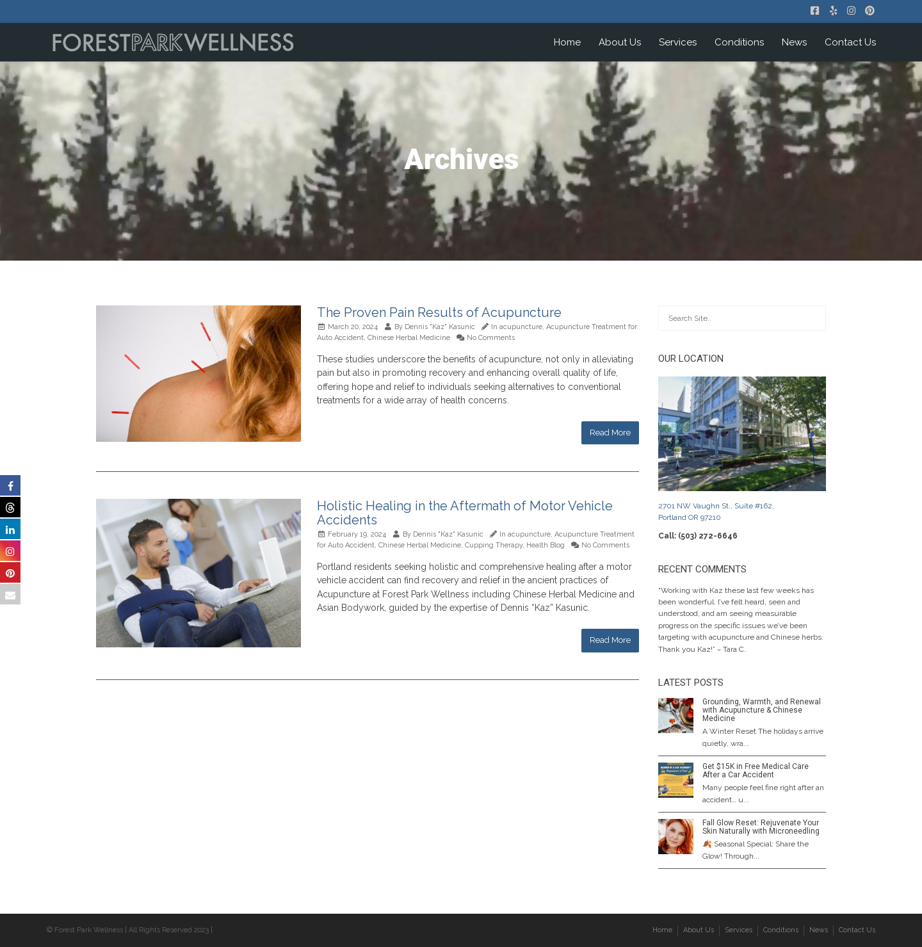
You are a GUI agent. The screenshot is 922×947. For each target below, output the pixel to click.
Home (567, 42)
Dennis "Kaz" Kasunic (440, 327)
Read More (610, 432)
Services (678, 42)
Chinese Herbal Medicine (409, 338)
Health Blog (545, 545)
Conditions (739, 42)
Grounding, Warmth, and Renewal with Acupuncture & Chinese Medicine (761, 710)
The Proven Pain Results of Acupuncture (439, 312)
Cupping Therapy (493, 545)
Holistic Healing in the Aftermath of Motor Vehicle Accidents (465, 513)
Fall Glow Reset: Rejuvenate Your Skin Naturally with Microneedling (761, 827)
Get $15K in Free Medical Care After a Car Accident (755, 770)
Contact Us (850, 42)
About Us (620, 42)
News (794, 42)
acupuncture (520, 327)
